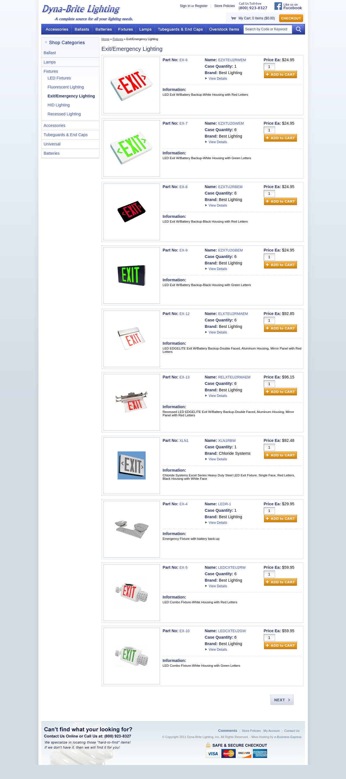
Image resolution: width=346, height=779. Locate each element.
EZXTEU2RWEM (232, 60)
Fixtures (118, 39)
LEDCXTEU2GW (232, 631)
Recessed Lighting (64, 114)
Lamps (50, 62)
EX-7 (183, 123)
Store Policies (224, 6)
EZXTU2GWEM (231, 123)
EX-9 (183, 250)
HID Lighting (59, 105)
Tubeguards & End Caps (66, 135)
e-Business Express (287, 737)
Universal (52, 144)
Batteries (52, 153)
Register (201, 6)
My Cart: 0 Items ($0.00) (257, 18)
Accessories (55, 125)
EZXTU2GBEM (230, 250)
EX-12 (184, 314)
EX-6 (183, 60)
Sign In (185, 6)
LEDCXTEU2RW (232, 567)
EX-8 (183, 187)
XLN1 (183, 440)
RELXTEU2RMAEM (234, 377)
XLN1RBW (227, 440)
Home (105, 39)
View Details (218, 79)
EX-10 (184, 631)
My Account (271, 730)
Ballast (50, 53)
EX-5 (183, 567)
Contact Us (291, 730)
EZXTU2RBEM (230, 187)
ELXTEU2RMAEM (233, 314)
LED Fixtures (59, 78)
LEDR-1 (224, 504)
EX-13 (184, 377)
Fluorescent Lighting (66, 87)
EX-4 (183, 504)
